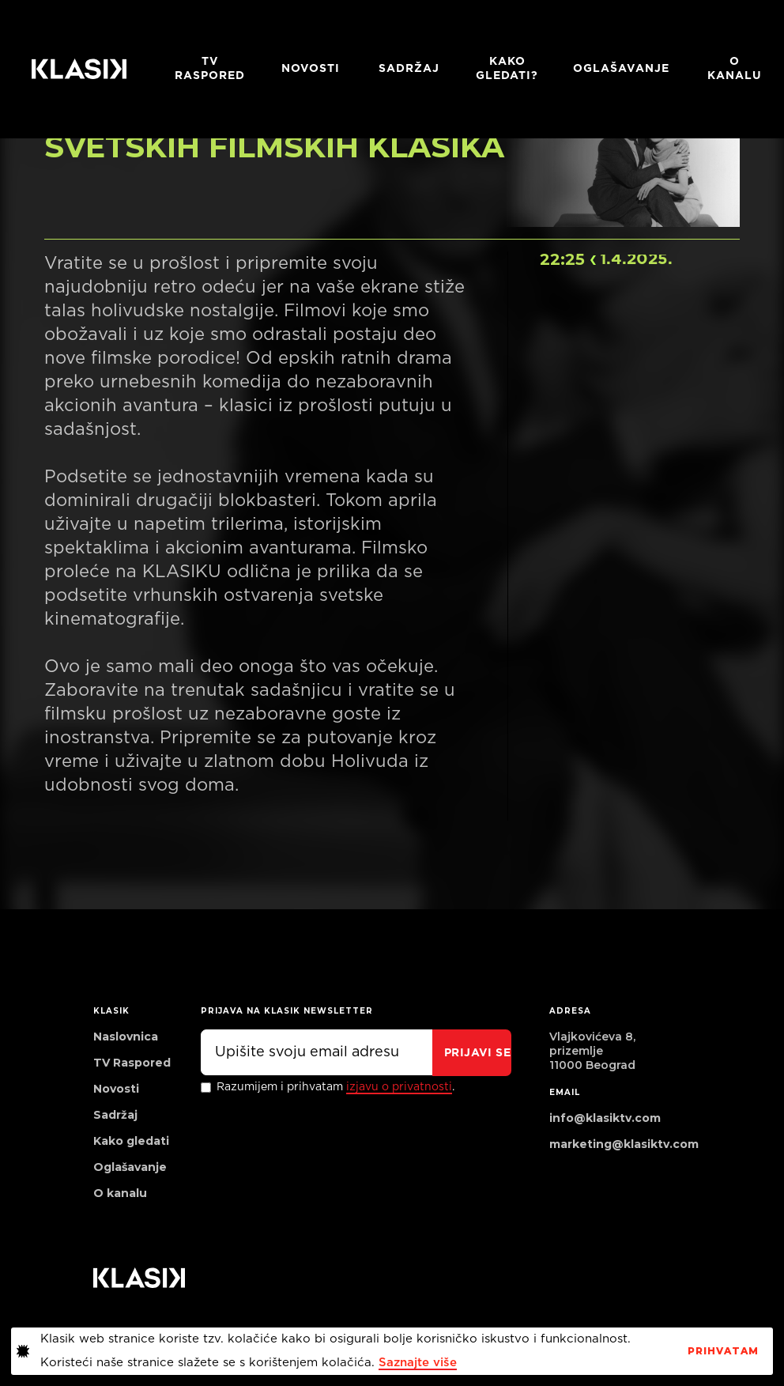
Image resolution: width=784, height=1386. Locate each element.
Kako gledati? (507, 68)
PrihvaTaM (723, 1351)
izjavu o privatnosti (399, 1087)
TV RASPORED (210, 68)
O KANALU (734, 68)
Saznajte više (418, 1363)
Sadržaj (409, 68)
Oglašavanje (621, 68)
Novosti (310, 68)
